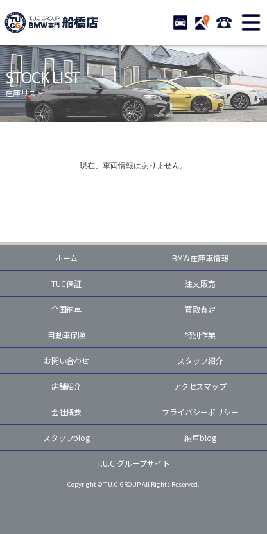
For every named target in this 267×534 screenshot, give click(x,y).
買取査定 (200, 309)
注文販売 (200, 283)
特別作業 (200, 334)
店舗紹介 (66, 386)
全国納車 (66, 309)
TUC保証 (66, 283)
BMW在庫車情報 (200, 257)
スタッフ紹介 (200, 360)
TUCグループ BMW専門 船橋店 (51, 22)
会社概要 (66, 411)
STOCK (180, 22)
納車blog (200, 437)
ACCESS (202, 22)
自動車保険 (66, 334)
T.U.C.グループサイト (133, 463)
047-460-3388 (224, 22)
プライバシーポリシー (200, 411)
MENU (251, 22)
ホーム (66, 257)
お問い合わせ (67, 360)
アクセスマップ (200, 386)
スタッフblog (66, 437)
